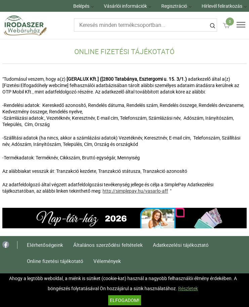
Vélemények (107, 261)
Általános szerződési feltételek (108, 244)
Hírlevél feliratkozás (222, 6)
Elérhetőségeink (45, 244)
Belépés (81, 6)
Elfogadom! (124, 300)
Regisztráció (174, 6)
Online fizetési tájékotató (55, 261)
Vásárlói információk (125, 6)
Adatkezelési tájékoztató (181, 244)
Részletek (188, 288)
